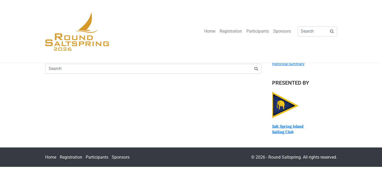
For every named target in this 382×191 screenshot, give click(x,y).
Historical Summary (288, 64)
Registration (231, 31)
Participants (257, 31)
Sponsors (282, 31)
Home (209, 31)
